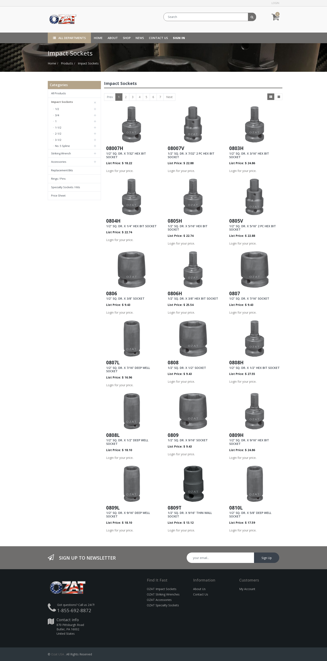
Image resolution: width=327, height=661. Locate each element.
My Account (247, 589)
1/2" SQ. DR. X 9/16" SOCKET (188, 440)
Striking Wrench (61, 153)
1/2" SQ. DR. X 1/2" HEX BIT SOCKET (254, 368)
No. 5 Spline (62, 146)
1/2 (57, 109)
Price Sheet (58, 195)
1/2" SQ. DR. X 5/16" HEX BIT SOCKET (188, 228)
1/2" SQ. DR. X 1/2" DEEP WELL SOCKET (127, 442)
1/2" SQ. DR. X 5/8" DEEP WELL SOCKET (250, 514)
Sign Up (267, 558)
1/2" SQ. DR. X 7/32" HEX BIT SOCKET (126, 155)
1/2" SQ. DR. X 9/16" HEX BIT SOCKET (249, 442)
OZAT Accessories (159, 600)
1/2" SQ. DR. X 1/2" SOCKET (187, 368)
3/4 (57, 115)
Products (67, 63)
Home (52, 63)
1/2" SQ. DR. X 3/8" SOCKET (125, 298)
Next (169, 97)
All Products (58, 93)
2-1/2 (58, 133)
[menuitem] (98, 38)
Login (275, 3)
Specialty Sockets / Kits (65, 187)
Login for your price (119, 171)
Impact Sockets (88, 63)
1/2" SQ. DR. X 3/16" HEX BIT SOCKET (249, 155)
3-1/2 (58, 140)
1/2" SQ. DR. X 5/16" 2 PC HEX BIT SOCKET (252, 228)
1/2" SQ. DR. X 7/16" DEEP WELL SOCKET (128, 369)
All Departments (69, 38)
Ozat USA (57, 654)
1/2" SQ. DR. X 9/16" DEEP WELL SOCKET (128, 514)
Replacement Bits (62, 170)
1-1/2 (58, 127)
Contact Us (200, 594)
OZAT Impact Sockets (161, 589)
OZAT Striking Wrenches (163, 594)
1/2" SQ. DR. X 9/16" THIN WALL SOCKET (190, 514)
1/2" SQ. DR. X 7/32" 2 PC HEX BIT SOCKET (191, 155)
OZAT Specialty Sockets (163, 605)
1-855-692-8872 (74, 610)
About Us (199, 589)
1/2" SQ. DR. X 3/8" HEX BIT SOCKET (193, 298)
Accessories (58, 162)
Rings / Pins (58, 178)
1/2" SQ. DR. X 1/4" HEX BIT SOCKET (131, 226)
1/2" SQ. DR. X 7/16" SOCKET (249, 298)
